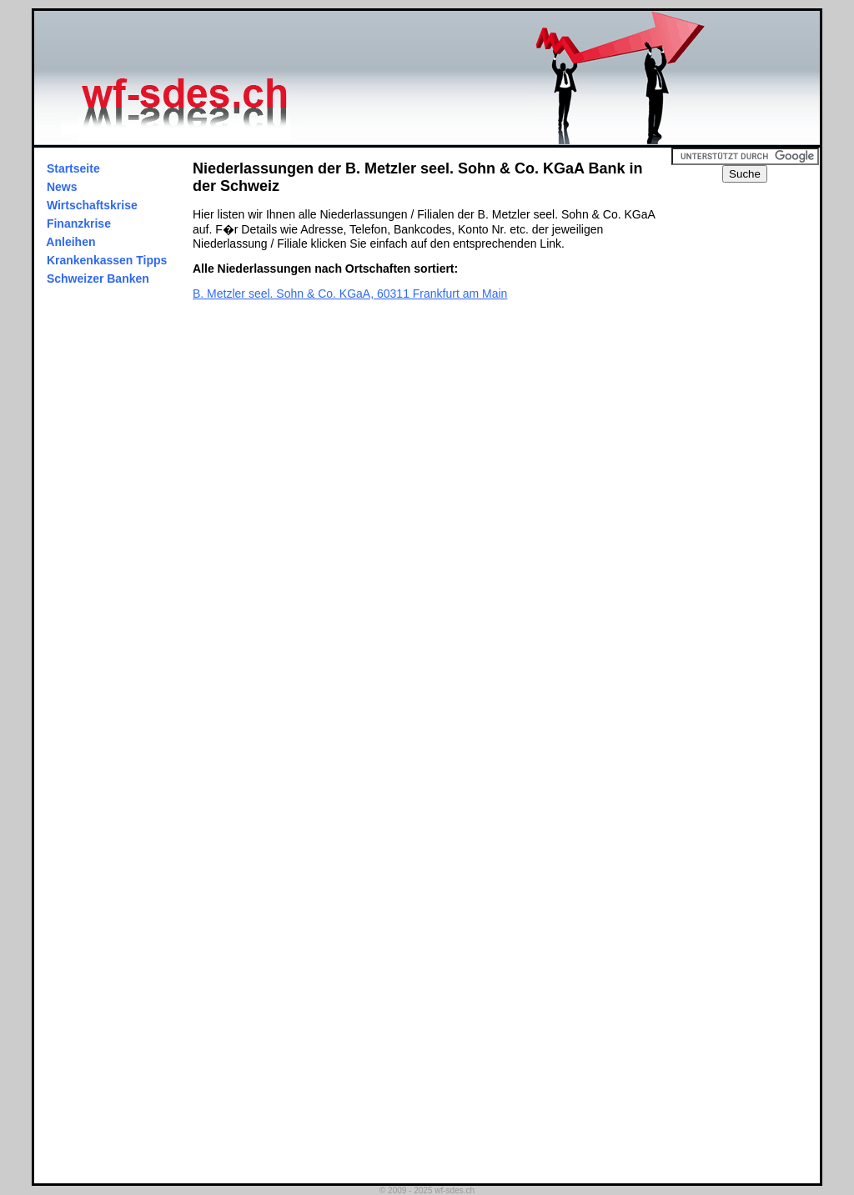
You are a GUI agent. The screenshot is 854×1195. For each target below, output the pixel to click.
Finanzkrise (78, 223)
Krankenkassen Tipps (106, 260)
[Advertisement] (753, 433)
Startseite (73, 168)
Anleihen (70, 242)
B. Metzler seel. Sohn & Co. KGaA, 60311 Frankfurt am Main (350, 293)
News (61, 186)
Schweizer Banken (98, 278)
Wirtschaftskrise (92, 205)
